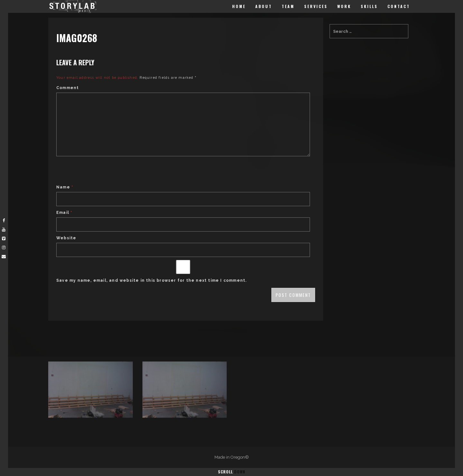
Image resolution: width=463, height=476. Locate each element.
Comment (67, 88)
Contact (398, 6)
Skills (369, 6)
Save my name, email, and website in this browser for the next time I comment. (151, 280)
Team (288, 6)
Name (64, 187)
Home (239, 6)
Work (344, 6)
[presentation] (105, 171)
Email (64, 212)
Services (316, 6)
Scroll (231, 471)
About (263, 6)
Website (66, 238)
